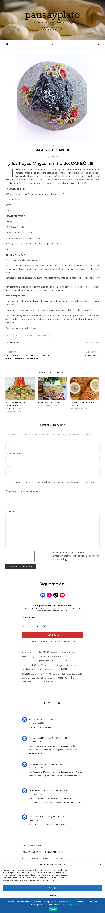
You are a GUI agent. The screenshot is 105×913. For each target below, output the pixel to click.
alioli (9, 335)
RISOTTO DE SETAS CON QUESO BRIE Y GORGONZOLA (17, 405)
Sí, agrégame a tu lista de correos (52, 489)
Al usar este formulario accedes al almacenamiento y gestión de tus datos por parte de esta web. (76, 556)
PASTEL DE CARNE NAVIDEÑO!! (52, 737)
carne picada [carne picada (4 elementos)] (33, 657)
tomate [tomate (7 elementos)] (59, 677)
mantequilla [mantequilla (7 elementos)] (43, 669)
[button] (101, 864)
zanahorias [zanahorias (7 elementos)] (47, 681)
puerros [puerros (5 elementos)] (31, 678)
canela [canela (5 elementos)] (24, 656)
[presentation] (26, 501)
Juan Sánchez (14, 342)
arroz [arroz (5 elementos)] (34, 652)
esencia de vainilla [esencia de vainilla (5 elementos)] (29, 661)
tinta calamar (43, 335)
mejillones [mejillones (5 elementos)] (55, 669)
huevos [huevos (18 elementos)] (37, 664)
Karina (31, 790)
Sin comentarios (93, 342)
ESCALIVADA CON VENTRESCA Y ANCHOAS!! (42, 851)
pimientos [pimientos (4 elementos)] (56, 674)
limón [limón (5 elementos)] (33, 669)
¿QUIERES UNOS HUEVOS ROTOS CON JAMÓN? (45, 858)
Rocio (31, 764)
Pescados (52, 145)
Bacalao (18, 335)
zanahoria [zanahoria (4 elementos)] (36, 682)
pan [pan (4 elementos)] (72, 670)
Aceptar (52, 888)
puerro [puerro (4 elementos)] (24, 678)
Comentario (10, 511)
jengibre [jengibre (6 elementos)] (61, 665)
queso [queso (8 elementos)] (39, 677)
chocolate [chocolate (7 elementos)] (55, 656)
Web (7, 466)
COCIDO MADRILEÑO (32, 845)
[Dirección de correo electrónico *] (52, 626)
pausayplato (52, 15)
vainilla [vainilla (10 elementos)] (69, 677)
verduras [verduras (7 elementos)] (26, 681)
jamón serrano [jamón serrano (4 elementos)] (50, 665)
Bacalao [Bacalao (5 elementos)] (54, 652)
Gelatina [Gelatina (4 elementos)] (53, 661)
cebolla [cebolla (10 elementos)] (44, 656)
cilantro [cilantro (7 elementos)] (66, 656)
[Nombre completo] (52, 617)
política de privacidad (55, 641)
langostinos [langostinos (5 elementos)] (71, 665)
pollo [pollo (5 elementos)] (80, 674)
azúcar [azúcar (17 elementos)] (43, 651)
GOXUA (60, 816)
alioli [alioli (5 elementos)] (29, 652)
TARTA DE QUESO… (44, 719)
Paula (31, 737)
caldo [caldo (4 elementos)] (74, 653)
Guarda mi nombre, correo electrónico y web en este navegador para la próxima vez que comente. (51, 482)
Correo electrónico (15, 453)
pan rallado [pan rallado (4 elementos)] (35, 674)
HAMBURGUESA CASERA (50, 402)
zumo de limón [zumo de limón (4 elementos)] (59, 682)
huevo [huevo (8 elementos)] (25, 665)
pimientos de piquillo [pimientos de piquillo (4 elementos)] (69, 674)
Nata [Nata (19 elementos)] (65, 669)
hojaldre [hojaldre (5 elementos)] (71, 661)
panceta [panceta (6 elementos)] (26, 673)
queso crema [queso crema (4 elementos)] (49, 678)
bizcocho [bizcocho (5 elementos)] (62, 652)
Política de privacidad (70, 905)
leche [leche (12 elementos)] (26, 669)
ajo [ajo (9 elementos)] (24, 652)
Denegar (52, 895)
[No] (101, 905)
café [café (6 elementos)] (69, 652)
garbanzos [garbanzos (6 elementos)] (44, 660)
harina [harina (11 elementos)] (62, 660)
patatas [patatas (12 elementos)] (46, 673)
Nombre (10, 441)
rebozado (29, 335)
